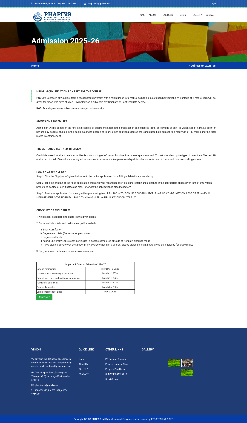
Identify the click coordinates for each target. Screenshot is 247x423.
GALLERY (197, 15)
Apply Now (44, 296)
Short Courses (112, 379)
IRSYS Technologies (162, 418)
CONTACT (211, 15)
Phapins (96, 418)
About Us (83, 363)
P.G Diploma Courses (115, 358)
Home (35, 65)
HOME (142, 15)
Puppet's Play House (115, 368)
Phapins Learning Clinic (116, 363)
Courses (169, 15)
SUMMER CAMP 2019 (116, 374)
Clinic (184, 15)
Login (213, 3)
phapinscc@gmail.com (100, 4)
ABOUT (154, 15)
